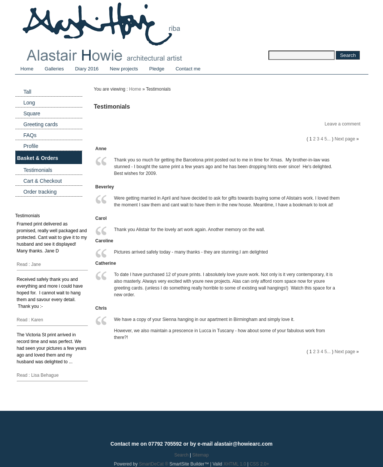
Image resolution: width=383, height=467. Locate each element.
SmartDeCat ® (153, 464)
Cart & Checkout (43, 181)
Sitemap (200, 455)
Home (27, 69)
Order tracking (40, 192)
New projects (124, 69)
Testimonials (38, 170)
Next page (345, 139)
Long (29, 103)
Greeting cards (41, 124)
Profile (31, 146)
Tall (27, 92)
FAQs (30, 135)
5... (327, 139)
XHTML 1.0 (235, 464)
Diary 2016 (86, 69)
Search (181, 455)
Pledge (156, 69)
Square (32, 113)
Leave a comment (342, 124)
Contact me (188, 69)
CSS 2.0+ (259, 464)
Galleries (54, 69)
